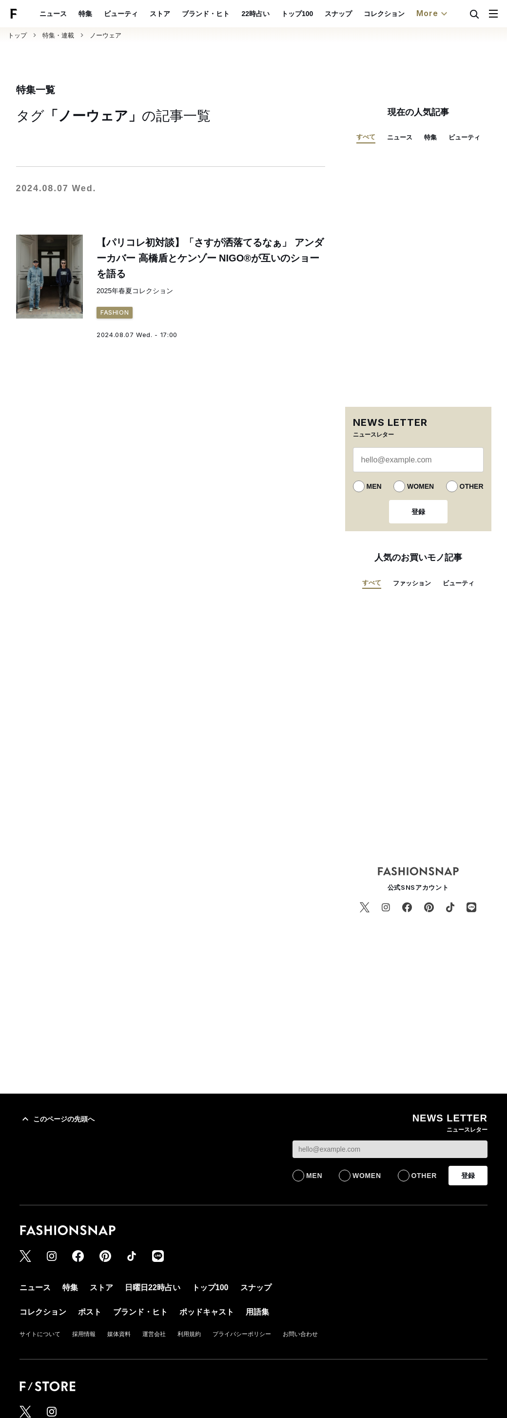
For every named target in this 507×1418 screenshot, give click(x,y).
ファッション (412, 583)
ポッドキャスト (206, 1312)
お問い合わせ (300, 1334)
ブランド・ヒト (206, 13)
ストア (160, 13)
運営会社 (154, 1334)
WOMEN (420, 486)
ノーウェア (105, 35)
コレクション (384, 13)
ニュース (53, 13)
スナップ (338, 13)
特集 (85, 13)
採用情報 (84, 1334)
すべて (365, 136)
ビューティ (121, 13)
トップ (17, 35)
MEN (374, 486)
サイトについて (40, 1334)
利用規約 (189, 1334)
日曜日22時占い (152, 1287)
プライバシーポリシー (242, 1334)
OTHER (472, 486)
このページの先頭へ (57, 1119)
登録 (418, 512)
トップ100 (297, 13)
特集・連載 (58, 35)
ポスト (89, 1312)
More (432, 14)
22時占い (255, 13)
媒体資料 (119, 1334)
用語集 (257, 1312)
